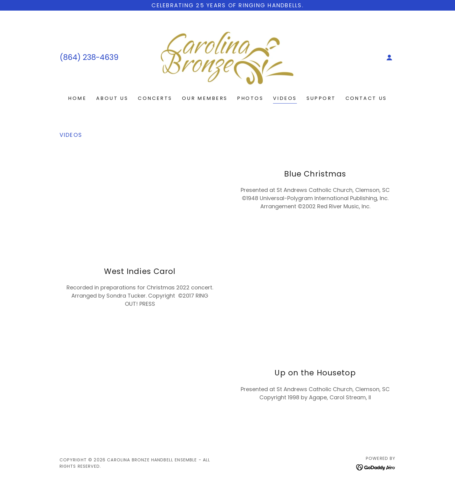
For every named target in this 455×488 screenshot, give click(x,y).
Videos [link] (285, 98)
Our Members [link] (205, 98)
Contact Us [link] (366, 98)
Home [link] (77, 98)
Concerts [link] (155, 98)
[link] (227, 57)
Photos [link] (250, 98)
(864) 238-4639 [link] (89, 57)
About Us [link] (112, 98)
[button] (389, 57)
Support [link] (321, 98)
